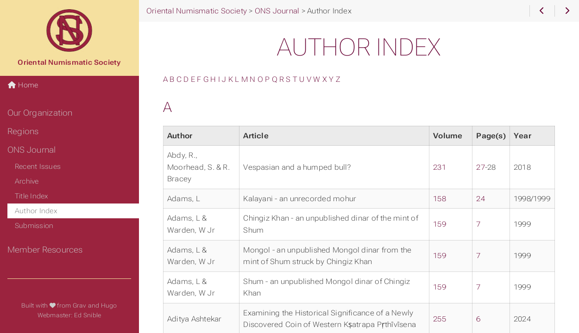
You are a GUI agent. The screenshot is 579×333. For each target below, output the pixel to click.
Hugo (109, 305)
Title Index (32, 196)
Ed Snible (87, 315)
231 (439, 167)
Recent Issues (38, 166)
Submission (34, 226)
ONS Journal (31, 149)
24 (480, 198)
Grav (80, 305)
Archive (27, 181)
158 (439, 198)
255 (439, 318)
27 (480, 167)
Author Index (36, 211)
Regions (23, 131)
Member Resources (45, 249)
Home (22, 85)
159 (439, 224)
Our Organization (40, 112)
